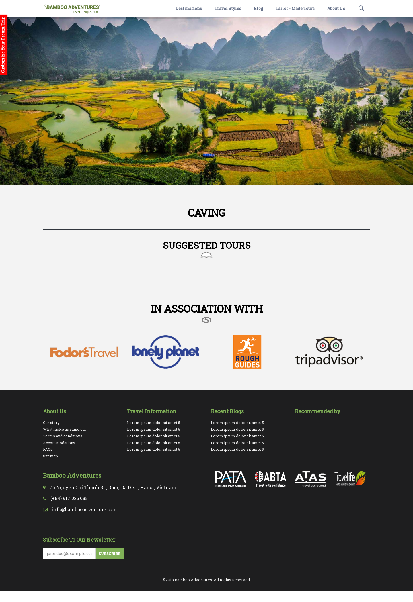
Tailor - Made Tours (295, 8)
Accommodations (59, 442)
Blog (258, 8)
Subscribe (109, 553)
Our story (51, 422)
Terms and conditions (62, 435)
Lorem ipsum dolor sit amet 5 (153, 422)
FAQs (47, 449)
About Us (336, 8)
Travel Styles (228, 8)
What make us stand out (64, 429)
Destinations (189, 8)
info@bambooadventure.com (84, 509)
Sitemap (50, 455)
